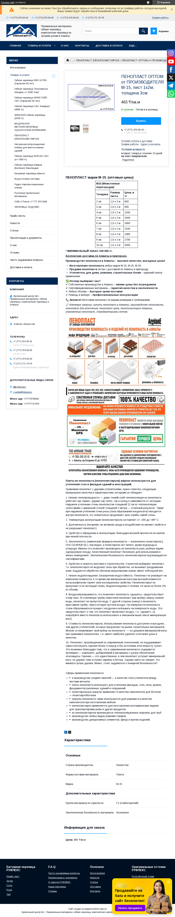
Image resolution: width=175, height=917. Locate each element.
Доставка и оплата (109, 45)
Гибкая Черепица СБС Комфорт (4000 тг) (32, 108)
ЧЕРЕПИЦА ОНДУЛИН (26, 207)
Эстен (9, 881)
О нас (65, 45)
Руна (9, 890)
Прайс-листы (17, 215)
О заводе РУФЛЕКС (59, 882)
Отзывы (14, 252)
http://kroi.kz (19, 387)
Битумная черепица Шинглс (29, 173)
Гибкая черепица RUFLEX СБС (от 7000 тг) (31, 158)
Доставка (95, 886)
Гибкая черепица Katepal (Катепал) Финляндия (28, 166)
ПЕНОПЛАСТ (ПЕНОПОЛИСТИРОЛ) (97, 60)
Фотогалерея (18, 67)
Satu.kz (103, 909)
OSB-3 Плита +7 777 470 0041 (30, 201)
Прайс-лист (12, 876)
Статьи (14, 230)
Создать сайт (7, 2)
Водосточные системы (27, 178)
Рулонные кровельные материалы (26, 195)
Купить (141, 120)
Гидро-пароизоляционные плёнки (29, 186)
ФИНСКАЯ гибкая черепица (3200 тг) (29, 117)
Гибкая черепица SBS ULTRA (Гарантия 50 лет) (30, 82)
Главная (15, 45)
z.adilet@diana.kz (22, 392)
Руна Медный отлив (143, 876)
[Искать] (143, 31)
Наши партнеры (57, 886)
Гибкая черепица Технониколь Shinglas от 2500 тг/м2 (31, 90)
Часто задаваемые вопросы (26, 259)
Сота (9, 885)
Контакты (82, 45)
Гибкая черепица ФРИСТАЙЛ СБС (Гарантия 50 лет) (30, 99)
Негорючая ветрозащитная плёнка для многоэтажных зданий (29, 147)
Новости (15, 223)
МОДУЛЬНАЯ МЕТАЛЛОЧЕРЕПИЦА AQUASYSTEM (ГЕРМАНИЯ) (30, 126)
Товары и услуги (39, 45)
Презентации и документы (26, 237)
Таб (8, 894)
